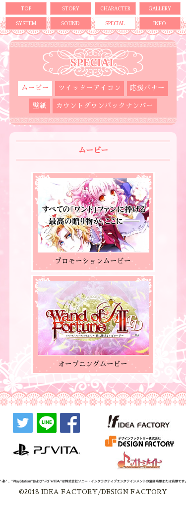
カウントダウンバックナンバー (104, 105)
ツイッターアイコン (90, 88)
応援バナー (147, 88)
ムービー (35, 88)
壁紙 (40, 105)
